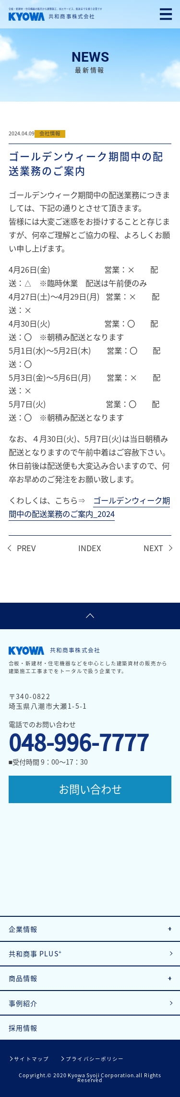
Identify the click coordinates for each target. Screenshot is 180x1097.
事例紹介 (23, 1003)
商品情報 (23, 978)
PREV (26, 548)
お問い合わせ (90, 789)
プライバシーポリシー (95, 1058)
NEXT (153, 548)
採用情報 (23, 1027)
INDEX (89, 548)
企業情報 (23, 929)
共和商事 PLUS (35, 953)
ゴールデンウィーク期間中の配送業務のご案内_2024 (89, 506)
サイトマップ (31, 1058)
